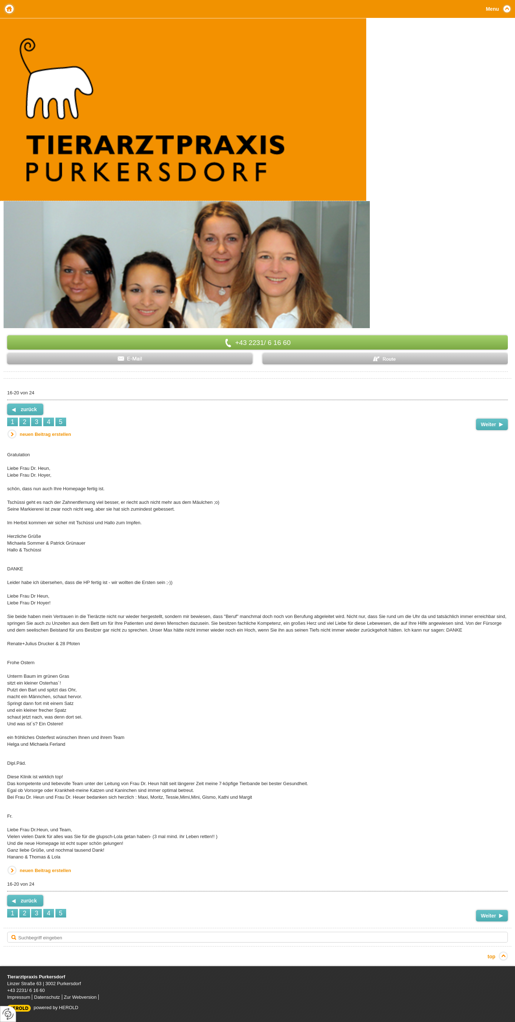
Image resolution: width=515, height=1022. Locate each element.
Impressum (18, 997)
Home (9, 9)
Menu (492, 9)
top (491, 956)
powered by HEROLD (56, 1007)
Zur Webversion (80, 997)
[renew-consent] (8, 1014)
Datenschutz (47, 997)
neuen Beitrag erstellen (45, 434)
